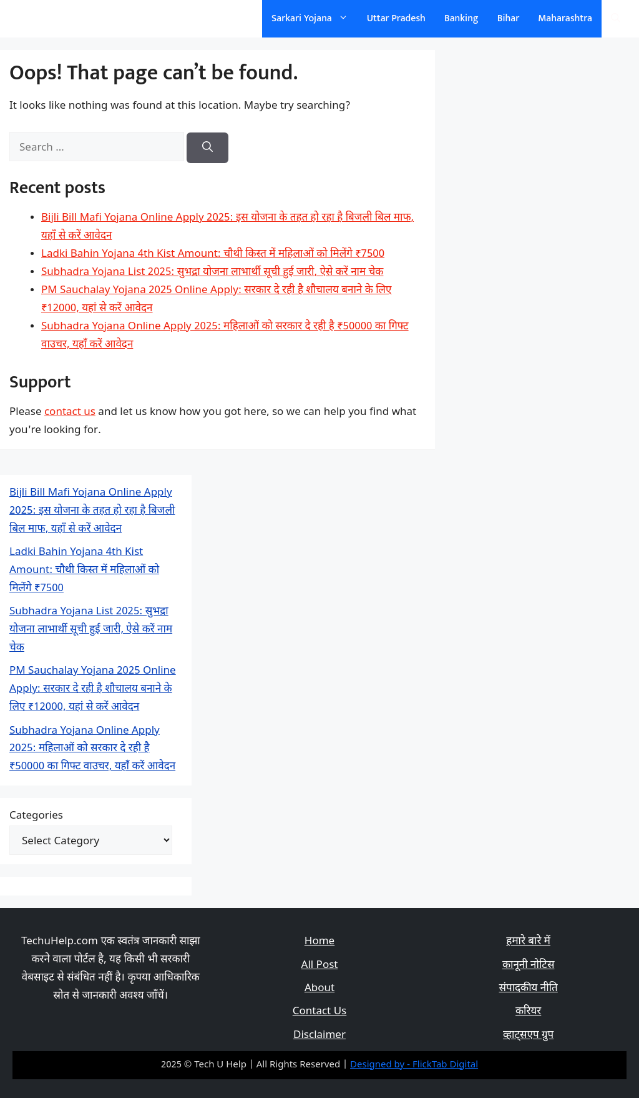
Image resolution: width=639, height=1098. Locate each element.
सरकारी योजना (51, 18)
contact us (69, 412)
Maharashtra (565, 18)
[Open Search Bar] (616, 18)
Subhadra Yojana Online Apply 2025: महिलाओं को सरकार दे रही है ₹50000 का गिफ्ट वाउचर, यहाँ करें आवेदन (92, 749)
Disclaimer (319, 1035)
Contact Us (320, 1012)
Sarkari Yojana (314, 18)
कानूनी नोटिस (528, 965)
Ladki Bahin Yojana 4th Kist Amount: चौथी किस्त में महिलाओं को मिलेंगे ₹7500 (212, 254)
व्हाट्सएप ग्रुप (528, 1035)
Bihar (508, 18)
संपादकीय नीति (528, 989)
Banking (461, 18)
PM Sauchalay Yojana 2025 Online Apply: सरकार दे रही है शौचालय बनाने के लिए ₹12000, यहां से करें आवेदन (92, 689)
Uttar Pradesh (396, 18)
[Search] (207, 148)
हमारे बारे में (528, 942)
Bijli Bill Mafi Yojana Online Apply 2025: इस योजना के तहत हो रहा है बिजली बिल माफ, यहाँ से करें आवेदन (92, 511)
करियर (528, 1012)
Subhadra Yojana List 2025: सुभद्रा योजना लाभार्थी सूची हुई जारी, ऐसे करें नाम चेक (212, 272)
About (319, 989)
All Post (319, 965)
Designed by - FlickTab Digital (414, 1065)
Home (319, 942)
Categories (36, 816)
